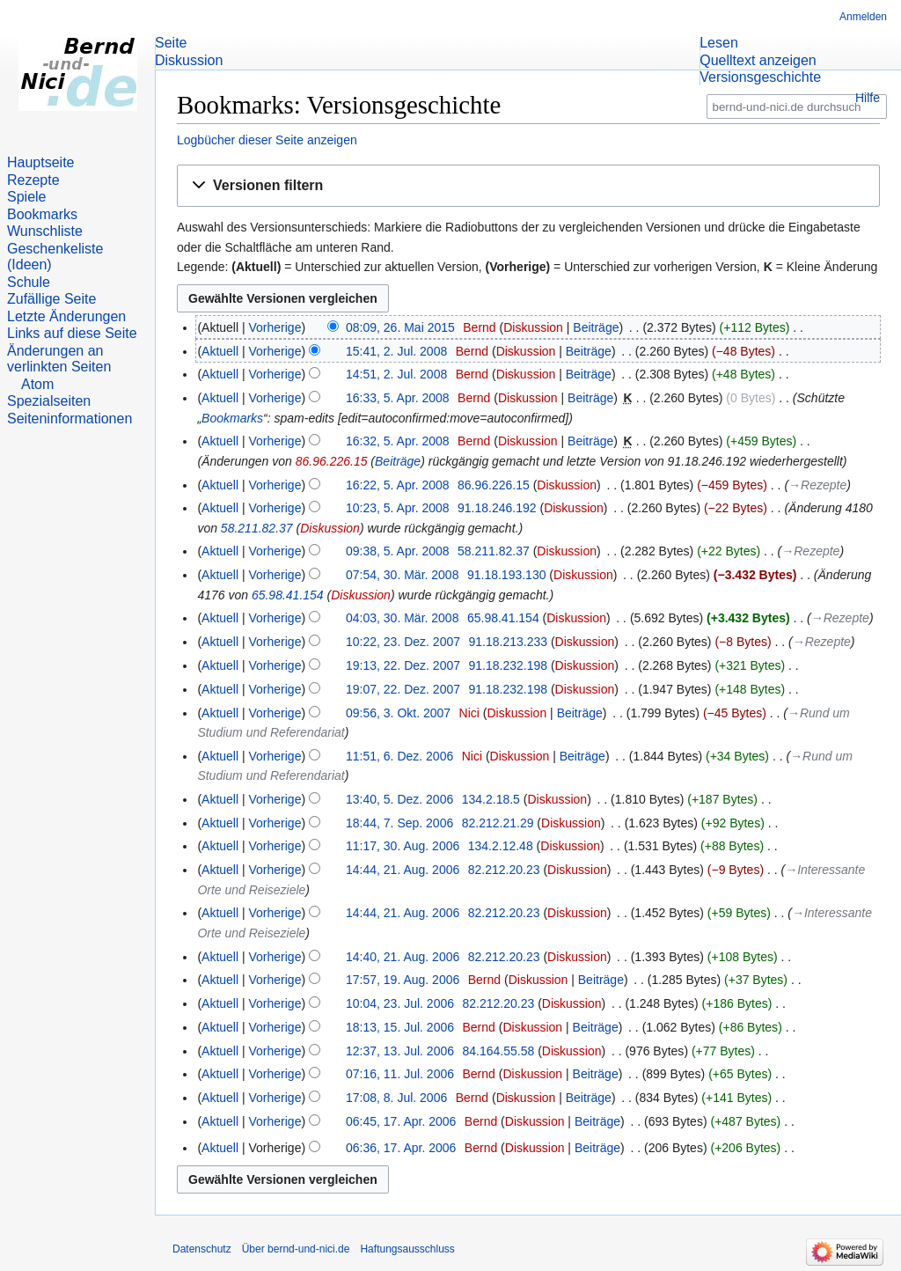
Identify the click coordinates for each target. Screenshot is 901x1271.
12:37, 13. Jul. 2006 (400, 1051)
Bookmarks (232, 418)
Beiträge (596, 327)
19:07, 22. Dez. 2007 (403, 689)
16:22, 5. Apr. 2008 (398, 485)
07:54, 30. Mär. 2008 (402, 575)
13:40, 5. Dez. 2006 (399, 799)
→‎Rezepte (817, 485)
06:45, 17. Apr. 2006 (401, 1121)
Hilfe (867, 98)
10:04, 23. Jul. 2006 (400, 1003)
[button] (528, 186)
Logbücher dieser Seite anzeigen (267, 140)
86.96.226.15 (332, 461)
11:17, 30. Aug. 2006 (402, 846)
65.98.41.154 (288, 595)
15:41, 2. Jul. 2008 (396, 351)
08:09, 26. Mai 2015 (400, 327)
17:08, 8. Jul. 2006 (396, 1098)
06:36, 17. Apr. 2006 (401, 1148)
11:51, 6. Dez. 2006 (399, 756)
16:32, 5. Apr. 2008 (398, 441)
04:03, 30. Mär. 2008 (402, 618)
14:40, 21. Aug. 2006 (402, 957)
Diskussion (533, 327)
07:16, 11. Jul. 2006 (400, 1074)
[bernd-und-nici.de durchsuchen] (797, 107)
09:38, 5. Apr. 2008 (398, 551)
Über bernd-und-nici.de (296, 1249)
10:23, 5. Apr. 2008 (398, 508)
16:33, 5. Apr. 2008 (398, 398)
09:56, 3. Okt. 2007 (398, 713)
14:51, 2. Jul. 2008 (396, 374)
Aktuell (219, 351)
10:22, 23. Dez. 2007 (403, 642)
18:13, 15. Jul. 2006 (400, 1027)
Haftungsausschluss (407, 1249)
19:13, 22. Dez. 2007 (403, 665)
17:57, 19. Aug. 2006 (402, 980)
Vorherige (275, 327)
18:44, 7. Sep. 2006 (399, 823)
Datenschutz (201, 1249)
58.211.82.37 (257, 528)
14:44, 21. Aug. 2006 (402, 870)
